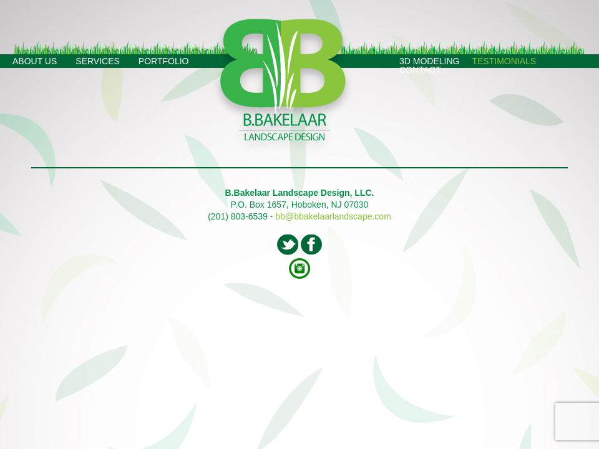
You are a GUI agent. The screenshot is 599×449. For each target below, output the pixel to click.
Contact (420, 70)
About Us (34, 61)
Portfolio (164, 61)
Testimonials (504, 61)
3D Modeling (429, 61)
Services (97, 61)
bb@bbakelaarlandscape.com (333, 216)
